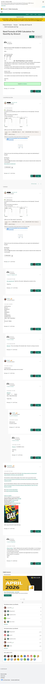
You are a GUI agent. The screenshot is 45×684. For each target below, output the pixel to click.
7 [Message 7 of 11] (15, 455)
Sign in (32, 14)
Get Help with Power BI (25, 25)
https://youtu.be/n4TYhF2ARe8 (12, 491)
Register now (39, 20)
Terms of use (3, 676)
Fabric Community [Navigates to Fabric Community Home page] (13, 9)
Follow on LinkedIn (7, 496)
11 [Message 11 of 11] (10, 288)
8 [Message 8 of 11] (7, 326)
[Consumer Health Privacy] (15, 680)
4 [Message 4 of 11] (7, 373)
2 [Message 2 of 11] (7, 528)
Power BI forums (7, 25)
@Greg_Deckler (10, 548)
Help (35, 14)
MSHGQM (12, 502)
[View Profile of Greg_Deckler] (9, 466)
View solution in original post (9, 163)
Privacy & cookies (4, 674)
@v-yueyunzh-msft (10, 281)
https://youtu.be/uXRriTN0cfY (12, 490)
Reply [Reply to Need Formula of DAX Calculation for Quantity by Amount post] (38, 91)
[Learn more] (8, 596)
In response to (12, 275)
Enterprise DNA (15, 500)
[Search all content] (30, 17)
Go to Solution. (24, 83)
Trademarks (3, 677)
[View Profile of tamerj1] (8, 299)
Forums (16, 25)
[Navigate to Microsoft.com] (4, 9)
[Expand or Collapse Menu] (1, 12)
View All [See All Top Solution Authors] (6, 624)
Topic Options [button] (38, 36)
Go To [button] (39, 14)
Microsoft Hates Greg (16, 503)
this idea (19, 499)
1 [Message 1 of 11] (7, 88)
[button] (31, 37)
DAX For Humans (12, 504)
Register (27, 14)
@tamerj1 (9, 346)
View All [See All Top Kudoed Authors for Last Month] (6, 648)
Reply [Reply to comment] (38, 176)
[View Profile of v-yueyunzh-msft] (14, 102)
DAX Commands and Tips (11, 27)
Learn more (3, 5)
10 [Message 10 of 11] (7, 173)
